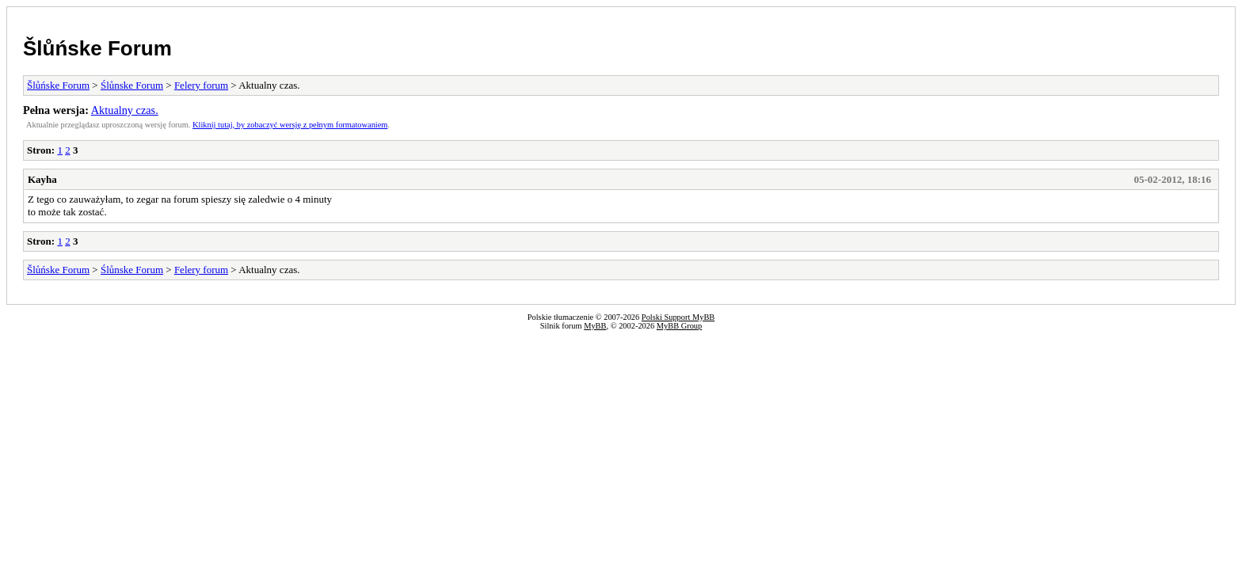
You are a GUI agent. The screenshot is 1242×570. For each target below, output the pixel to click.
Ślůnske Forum (132, 85)
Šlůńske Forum (97, 48)
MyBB (595, 325)
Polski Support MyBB (678, 317)
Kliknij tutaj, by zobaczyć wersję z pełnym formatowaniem (289, 124)
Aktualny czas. (124, 110)
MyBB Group (679, 325)
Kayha (42, 179)
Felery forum (201, 85)
